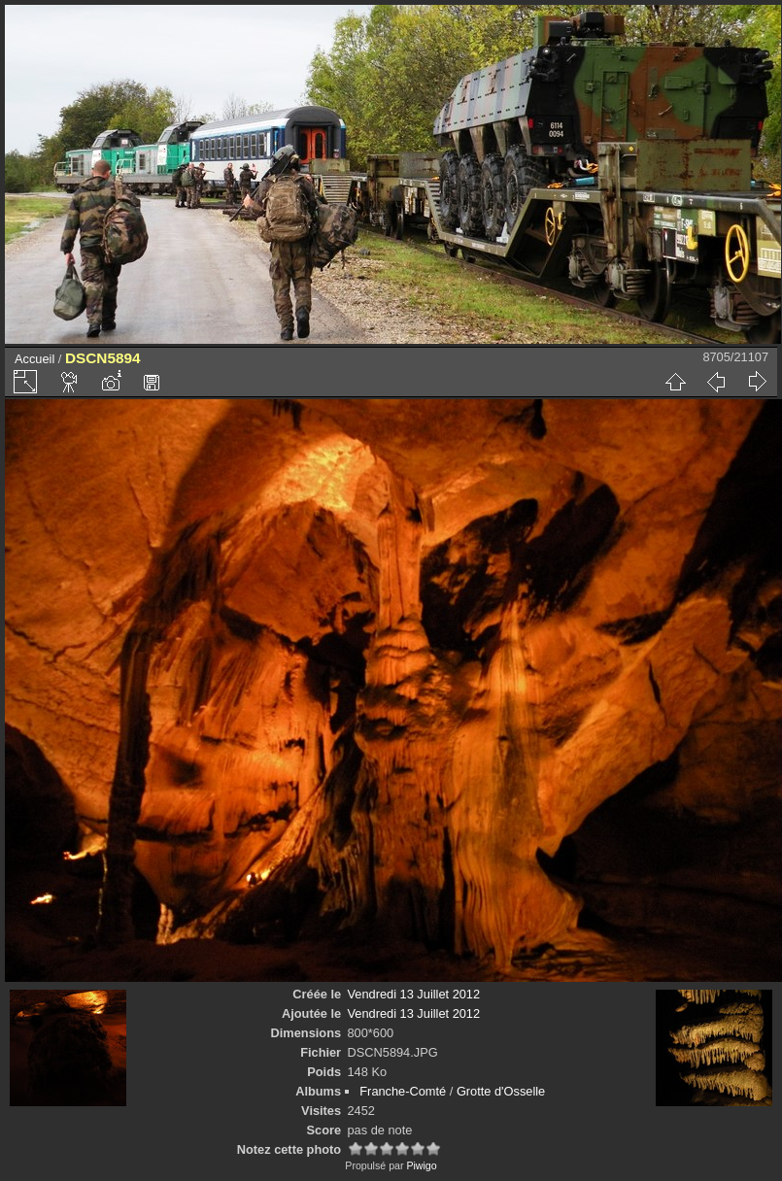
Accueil (34, 359)
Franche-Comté (402, 1091)
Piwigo (421, 1165)
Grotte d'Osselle (501, 1091)
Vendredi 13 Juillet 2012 (414, 994)
